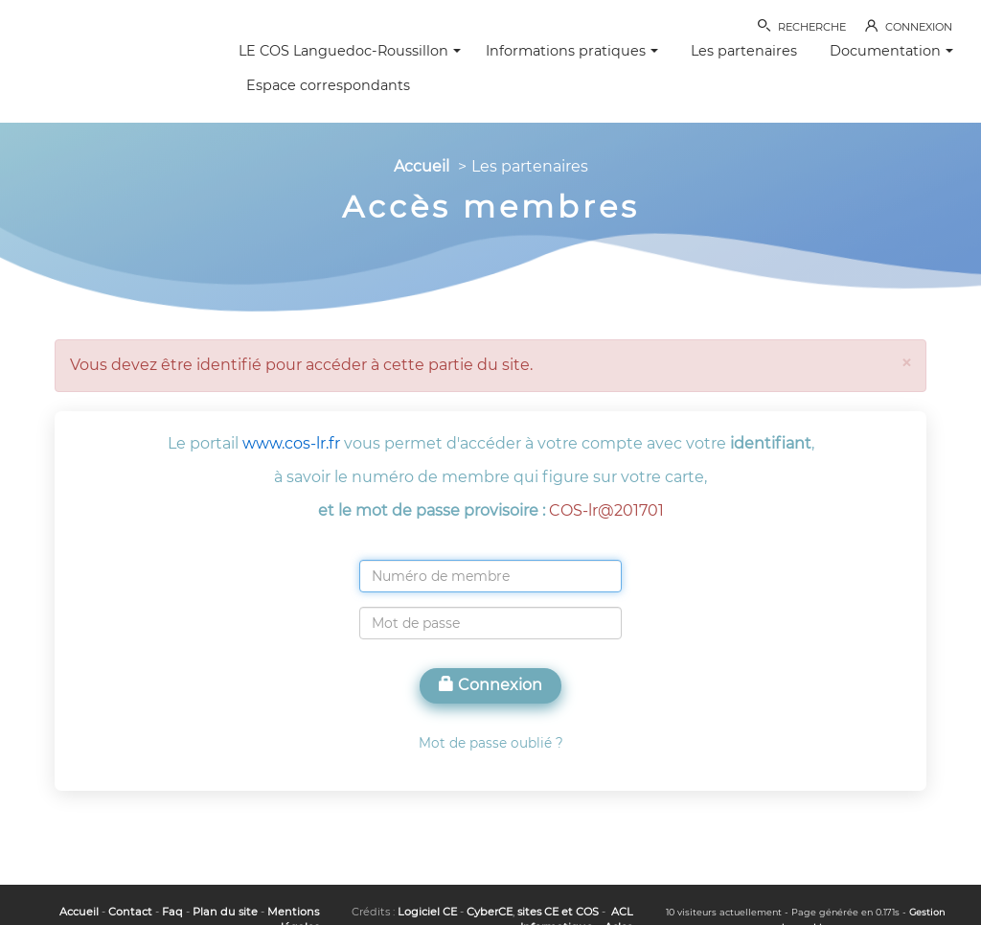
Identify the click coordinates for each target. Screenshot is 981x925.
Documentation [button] (891, 50)
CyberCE (490, 911)
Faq (172, 911)
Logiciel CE (427, 911)
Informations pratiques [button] (572, 50)
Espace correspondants (328, 85)
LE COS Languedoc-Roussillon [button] (350, 50)
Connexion (490, 685)
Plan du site (225, 911)
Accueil (421, 166)
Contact (130, 911)
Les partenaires (744, 50)
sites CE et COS (558, 911)
